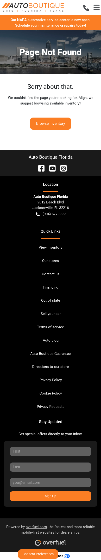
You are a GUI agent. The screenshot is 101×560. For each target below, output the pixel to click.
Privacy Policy (50, 380)
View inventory (50, 247)
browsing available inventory (56, 103)
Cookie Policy (50, 393)
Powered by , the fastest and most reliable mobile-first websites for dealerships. (50, 534)
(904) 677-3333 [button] (51, 214)
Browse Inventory (50, 123)
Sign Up (50, 496)
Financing (50, 287)
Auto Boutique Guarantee (50, 353)
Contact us (50, 274)
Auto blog (50, 340)
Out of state (50, 300)
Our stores (50, 261)
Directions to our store (50, 367)
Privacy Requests (50, 406)
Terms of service (50, 327)
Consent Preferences (38, 554)
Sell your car (51, 314)
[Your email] (50, 482)
